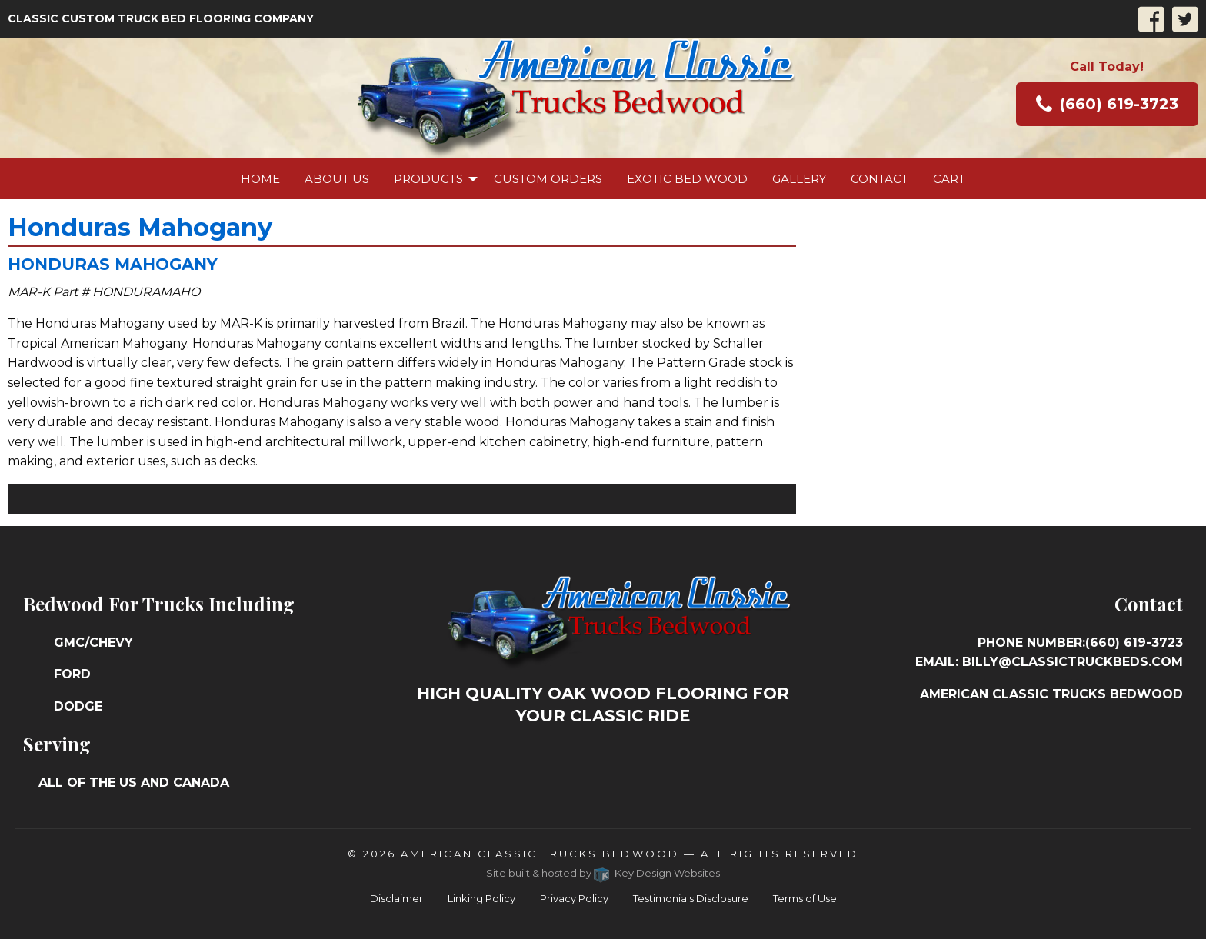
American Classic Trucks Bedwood (539, 853)
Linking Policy (481, 898)
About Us (337, 178)
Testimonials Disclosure (690, 898)
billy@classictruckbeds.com (1072, 661)
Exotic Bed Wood (687, 178)
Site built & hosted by (603, 873)
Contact (879, 178)
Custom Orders (548, 178)
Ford (72, 674)
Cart (949, 178)
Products (428, 178)
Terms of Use (805, 898)
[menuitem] (260, 179)
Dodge (78, 706)
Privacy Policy (574, 898)
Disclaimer (396, 898)
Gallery (799, 178)
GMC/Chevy (93, 642)
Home (260, 178)
